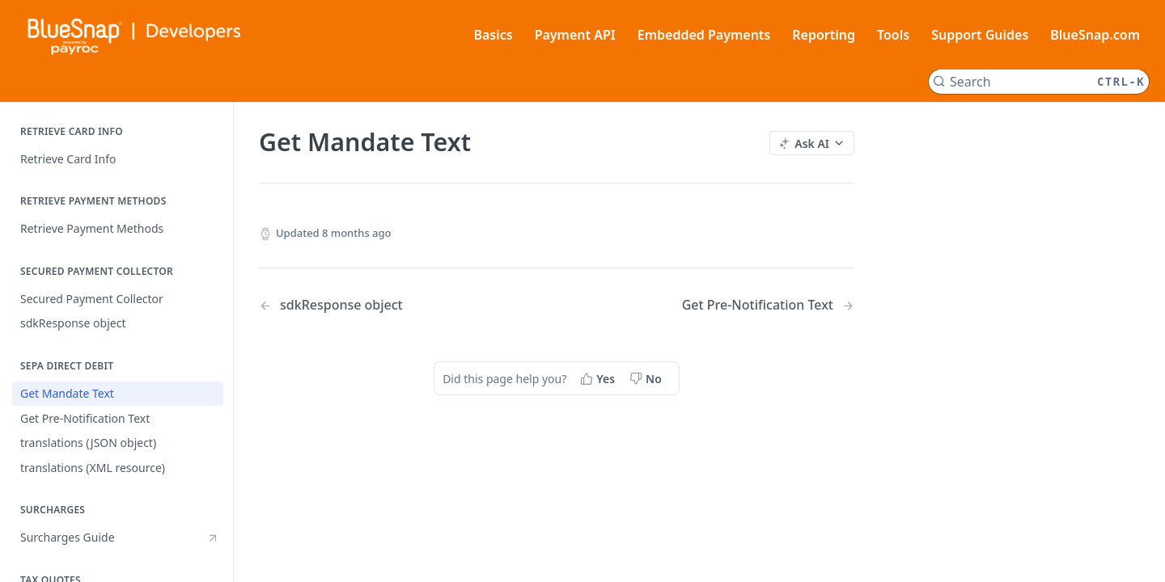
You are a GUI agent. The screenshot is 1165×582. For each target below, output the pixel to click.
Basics (492, 35)
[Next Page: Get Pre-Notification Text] (768, 305)
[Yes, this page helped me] (599, 378)
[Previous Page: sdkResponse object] (386, 305)
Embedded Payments (704, 35)
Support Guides (979, 35)
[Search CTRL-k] (1039, 82)
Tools (893, 35)
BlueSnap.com (1095, 35)
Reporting (823, 35)
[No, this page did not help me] (647, 378)
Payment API (575, 35)
